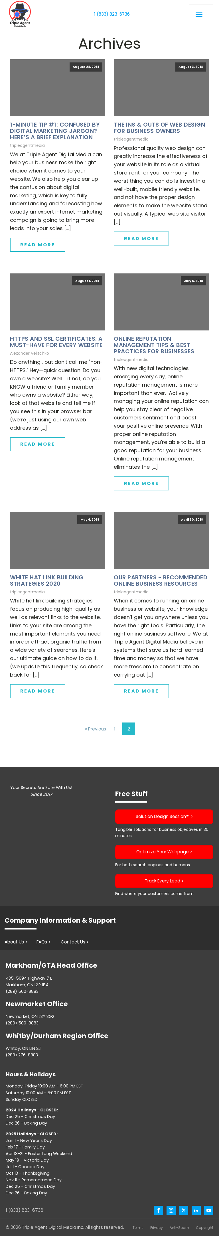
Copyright (204, 1227)
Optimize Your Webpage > (164, 852)
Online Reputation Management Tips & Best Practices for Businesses (154, 344)
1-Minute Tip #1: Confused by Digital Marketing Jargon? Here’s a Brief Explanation (55, 130)
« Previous (95, 729)
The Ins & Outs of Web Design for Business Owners (159, 127)
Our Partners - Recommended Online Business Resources (160, 580)
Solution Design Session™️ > (164, 816)
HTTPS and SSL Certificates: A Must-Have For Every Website (56, 341)
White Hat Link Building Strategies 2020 (47, 580)
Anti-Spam (179, 1227)
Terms (138, 1227)
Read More (37, 244)
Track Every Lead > (164, 881)
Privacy (156, 1227)
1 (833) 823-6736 (112, 14)
